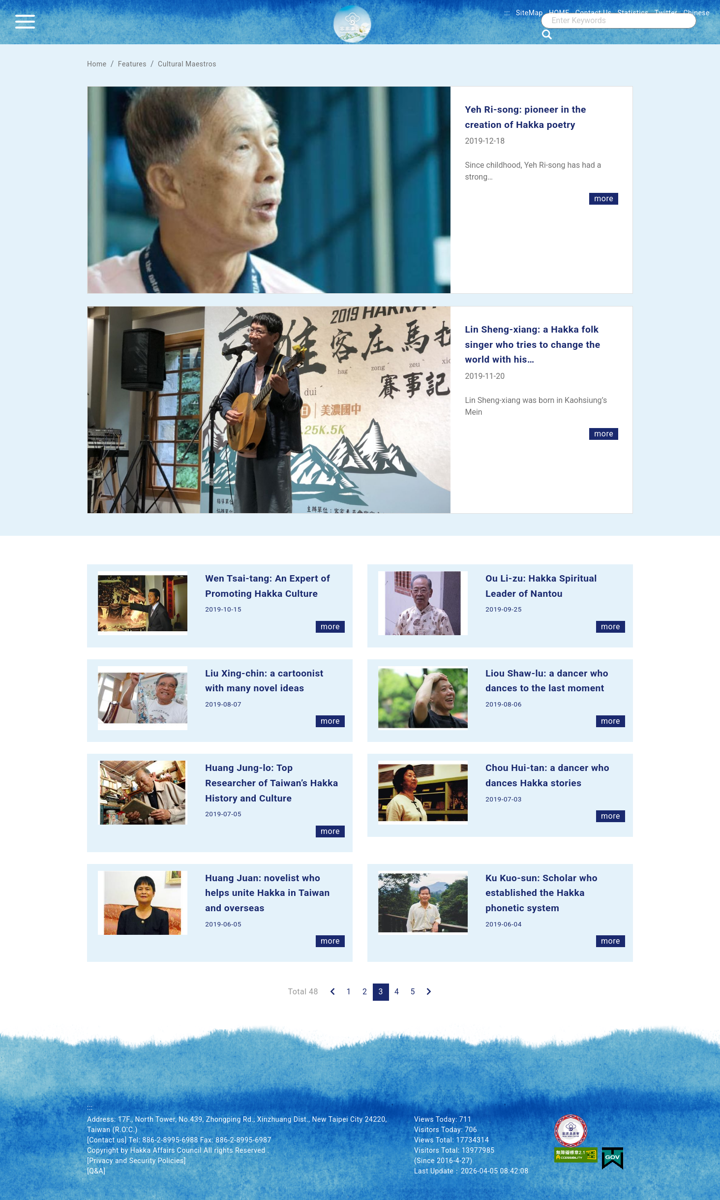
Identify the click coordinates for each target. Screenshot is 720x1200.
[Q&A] (96, 1171)
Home (97, 64)
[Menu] (27, 22)
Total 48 (303, 991)
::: (507, 13)
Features (132, 64)
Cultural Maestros (187, 64)
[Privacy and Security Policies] (136, 1161)
